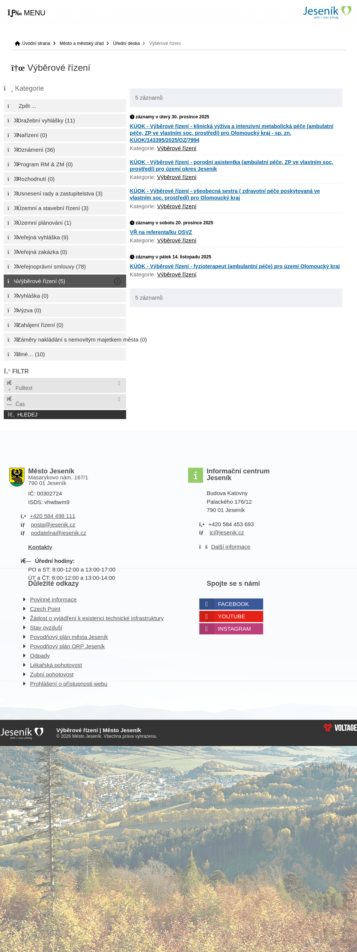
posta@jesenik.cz (53, 524)
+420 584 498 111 (52, 516)
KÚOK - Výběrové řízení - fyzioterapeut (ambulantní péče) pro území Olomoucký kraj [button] (235, 266)
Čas (15, 401)
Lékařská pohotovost (56, 665)
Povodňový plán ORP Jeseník (67, 646)
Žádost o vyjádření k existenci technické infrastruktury (97, 618)
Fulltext (19, 385)
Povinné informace (53, 599)
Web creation (340, 728)
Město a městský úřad (82, 43)
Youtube (232, 616)
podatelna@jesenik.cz (58, 533)
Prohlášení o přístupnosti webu (68, 683)
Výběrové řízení (176, 148)
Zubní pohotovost (52, 674)
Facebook (233, 604)
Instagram (234, 628)
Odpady (40, 655)
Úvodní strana (327, 12)
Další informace (230, 546)
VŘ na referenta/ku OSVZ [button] (161, 232)
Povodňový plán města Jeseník (69, 637)
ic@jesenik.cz (226, 532)
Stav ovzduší (46, 627)
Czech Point (45, 609)
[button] (26, 13)
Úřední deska (126, 43)
